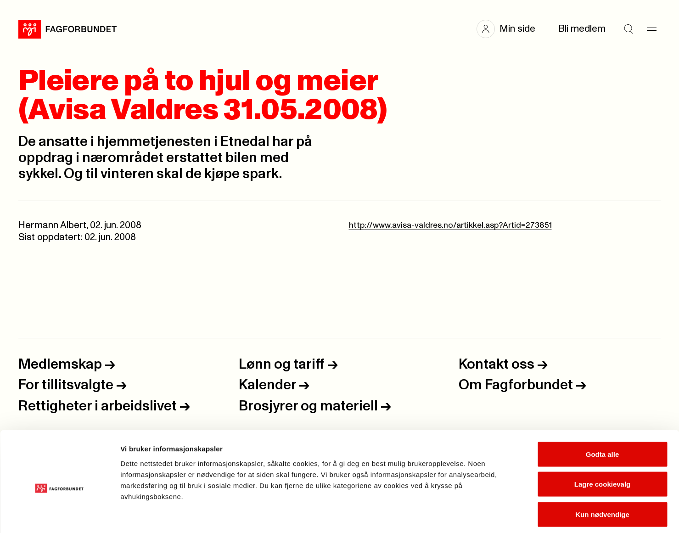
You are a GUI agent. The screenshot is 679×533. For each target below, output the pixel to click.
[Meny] (651, 29)
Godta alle (602, 412)
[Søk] (628, 29)
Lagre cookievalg (602, 443)
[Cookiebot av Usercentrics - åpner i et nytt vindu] (59, 515)
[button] (510, 29)
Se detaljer (493, 515)
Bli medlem (582, 29)
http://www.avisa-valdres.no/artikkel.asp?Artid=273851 (450, 225)
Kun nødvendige (602, 473)
